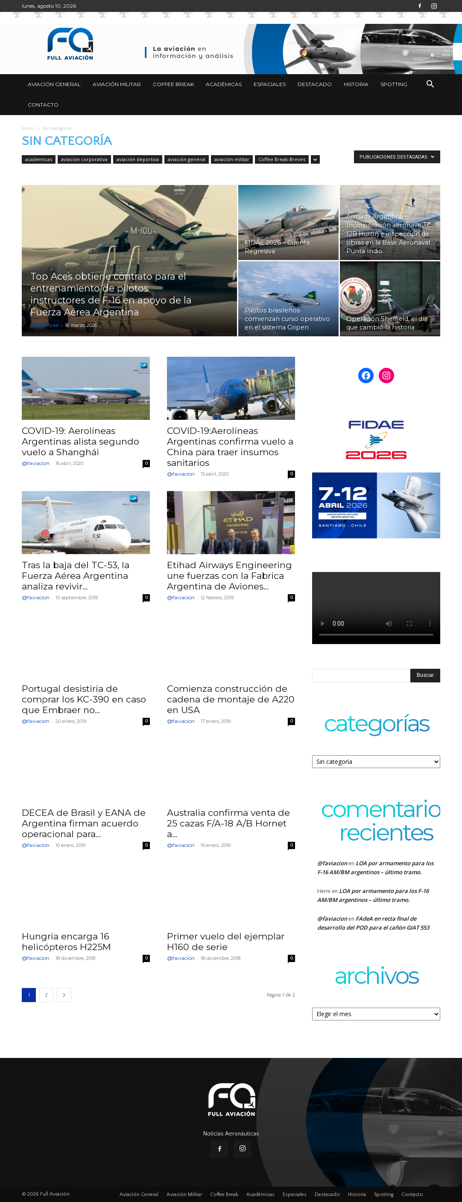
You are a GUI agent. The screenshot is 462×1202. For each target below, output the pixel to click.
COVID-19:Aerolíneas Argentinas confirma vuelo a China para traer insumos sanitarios (230, 446)
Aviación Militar (117, 84)
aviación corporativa (84, 159)
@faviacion (44, 325)
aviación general (186, 159)
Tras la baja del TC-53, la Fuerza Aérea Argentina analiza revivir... (75, 576)
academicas (38, 159)
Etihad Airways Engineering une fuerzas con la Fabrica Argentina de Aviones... (229, 576)
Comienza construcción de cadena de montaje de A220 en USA (231, 699)
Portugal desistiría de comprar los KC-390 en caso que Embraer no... (84, 699)
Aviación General (54, 84)
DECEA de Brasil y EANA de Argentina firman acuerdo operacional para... (84, 823)
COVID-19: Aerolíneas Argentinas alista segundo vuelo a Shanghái (80, 441)
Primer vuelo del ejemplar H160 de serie (225, 941)
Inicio (28, 128)
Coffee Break (173, 84)
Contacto (43, 104)
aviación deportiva (138, 159)
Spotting (393, 84)
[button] (430, 85)
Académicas (224, 84)
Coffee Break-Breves (281, 159)
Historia (356, 84)
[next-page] (64, 995)
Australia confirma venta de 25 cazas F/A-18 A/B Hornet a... (228, 823)
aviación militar (231, 159)
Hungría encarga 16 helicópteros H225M (66, 941)
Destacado (315, 84)
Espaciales (270, 84)
